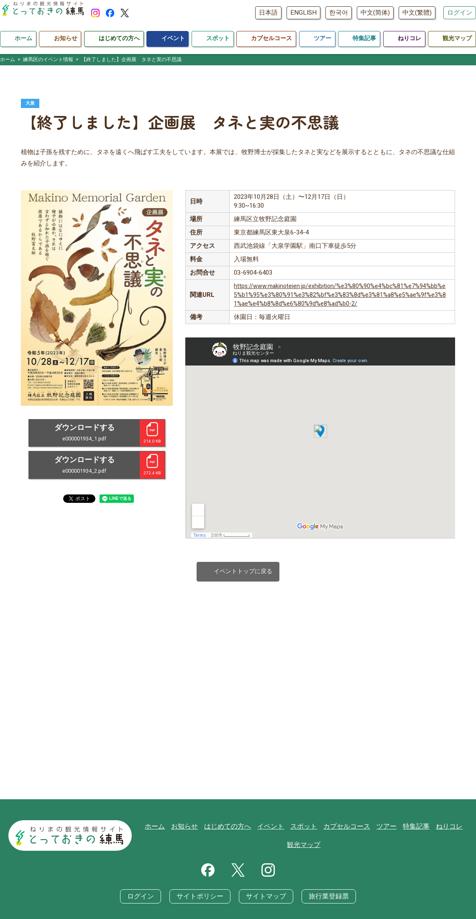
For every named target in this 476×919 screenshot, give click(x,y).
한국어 (338, 12)
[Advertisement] (238, 708)
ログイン (459, 12)
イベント (274, 827)
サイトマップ (265, 898)
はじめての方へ (234, 827)
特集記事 (412, 827)
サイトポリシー (202, 898)
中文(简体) (375, 12)
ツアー (384, 827)
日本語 (268, 12)
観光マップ (306, 846)
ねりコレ (444, 827)
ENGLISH (303, 12)
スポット (306, 827)
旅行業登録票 (324, 898)
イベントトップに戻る (238, 572)
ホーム (165, 827)
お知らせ (193, 827)
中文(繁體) (417, 12)
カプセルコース (347, 827)
